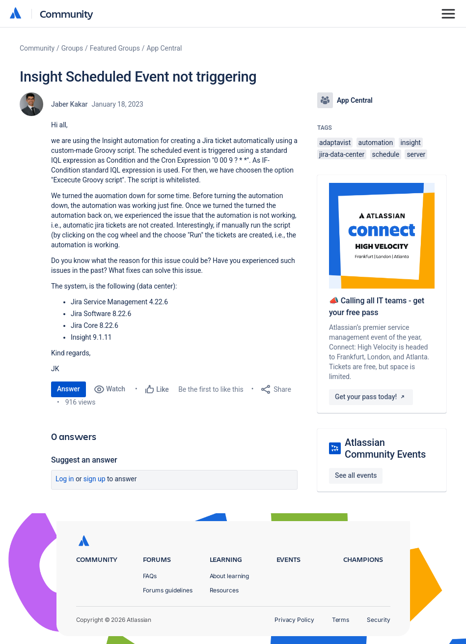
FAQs (150, 576)
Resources (224, 590)
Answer (68, 389)
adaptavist (335, 142)
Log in (64, 479)
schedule (385, 154)
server (416, 154)
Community (66, 13)
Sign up (94, 479)
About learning (229, 576)
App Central (164, 48)
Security (378, 619)
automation (375, 142)
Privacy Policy (294, 619)
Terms (341, 619)
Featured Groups (115, 48)
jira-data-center (341, 154)
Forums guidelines (168, 590)
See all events (356, 475)
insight (411, 142)
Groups (72, 48)
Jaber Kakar (69, 104)
